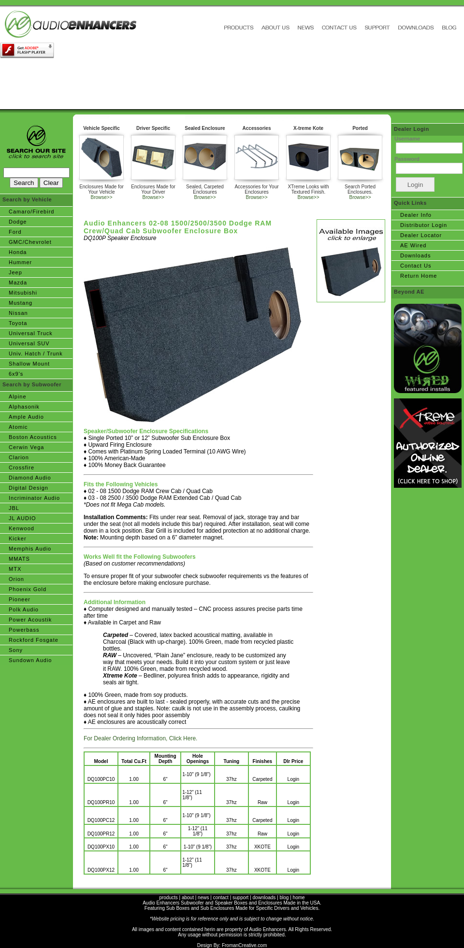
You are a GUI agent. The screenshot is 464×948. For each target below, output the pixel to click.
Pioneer (19, 599)
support (240, 897)
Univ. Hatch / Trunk (36, 353)
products (168, 897)
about (188, 897)
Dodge (18, 222)
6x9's (16, 374)
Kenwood (21, 528)
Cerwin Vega (26, 447)
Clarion (19, 457)
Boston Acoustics (33, 437)
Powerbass (24, 630)
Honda (18, 252)
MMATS (19, 559)
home (299, 897)
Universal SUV (29, 343)
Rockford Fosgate (33, 640)
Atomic (18, 427)
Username (407, 138)
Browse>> (101, 197)
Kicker (18, 538)
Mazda (18, 282)
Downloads (415, 255)
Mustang (20, 303)
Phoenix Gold (27, 589)
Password (407, 159)
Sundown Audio (30, 660)
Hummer (20, 262)
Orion (16, 579)
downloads (264, 897)
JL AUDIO (22, 518)
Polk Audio (24, 609)
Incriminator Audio (34, 498)
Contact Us (415, 266)
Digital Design (28, 488)
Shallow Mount (29, 364)
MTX (15, 569)
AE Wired (413, 245)
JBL (14, 508)
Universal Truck (31, 333)
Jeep (15, 272)
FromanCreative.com (244, 945)
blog (284, 897)
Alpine (18, 396)
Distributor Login (423, 225)
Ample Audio (26, 417)
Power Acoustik (30, 620)
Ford (15, 232)
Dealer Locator (421, 235)
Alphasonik (24, 407)
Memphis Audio (30, 549)
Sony (16, 650)
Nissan (18, 313)
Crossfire (21, 467)
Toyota (18, 323)
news (203, 897)
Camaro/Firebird (31, 211)
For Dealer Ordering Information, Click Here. (140, 738)
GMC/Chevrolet (30, 242)
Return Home (418, 276)
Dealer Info (416, 215)
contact (221, 897)
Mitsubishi (23, 293)
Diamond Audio (30, 478)
